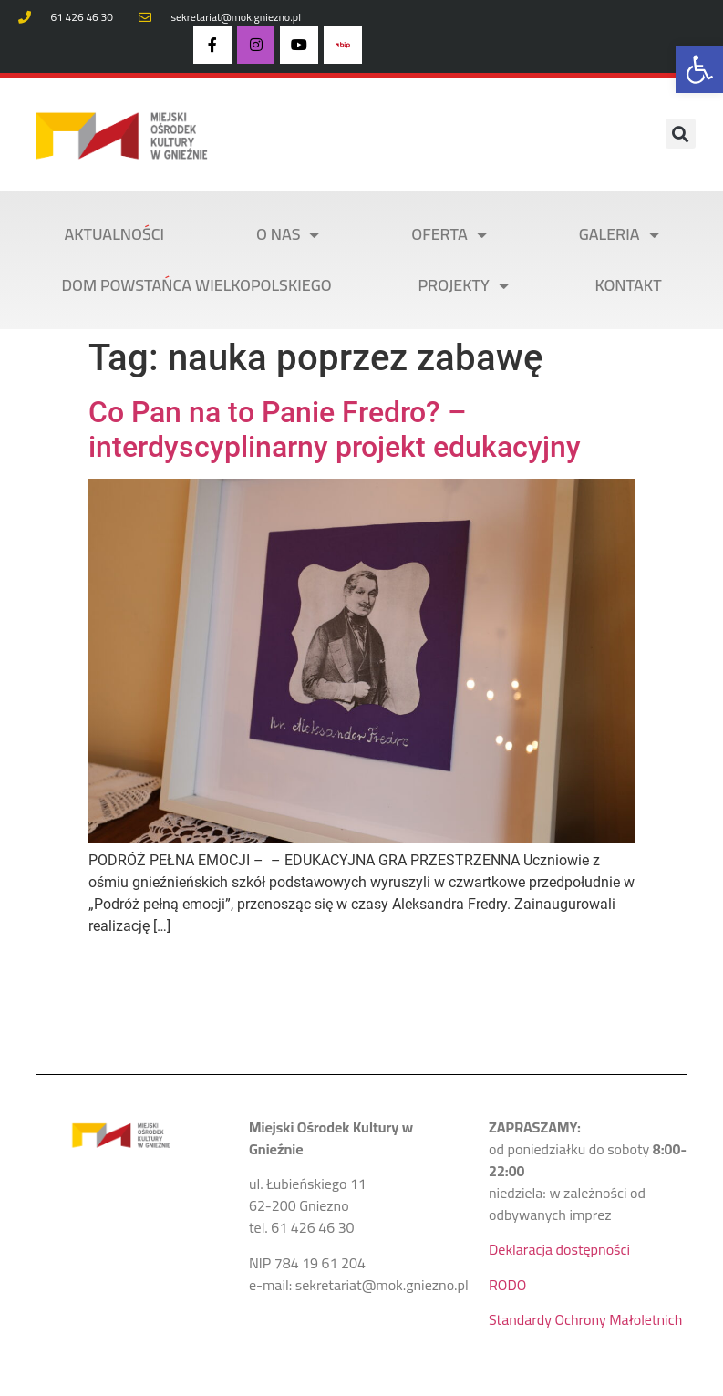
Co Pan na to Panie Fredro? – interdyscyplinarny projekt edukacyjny (334, 429)
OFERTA (449, 234)
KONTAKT (628, 285)
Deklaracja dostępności (559, 1249)
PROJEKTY (463, 285)
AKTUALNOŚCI (114, 234)
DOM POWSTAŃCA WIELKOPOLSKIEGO (196, 285)
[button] (699, 69)
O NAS (288, 234)
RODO (507, 1284)
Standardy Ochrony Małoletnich (585, 1319)
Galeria (619, 234)
